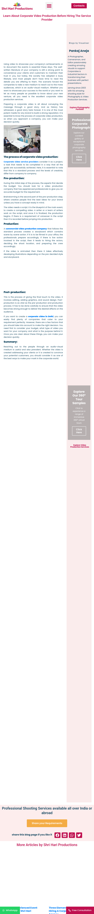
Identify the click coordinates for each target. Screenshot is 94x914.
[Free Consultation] (80, 910)
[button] (49, 6)
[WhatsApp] (10, 910)
